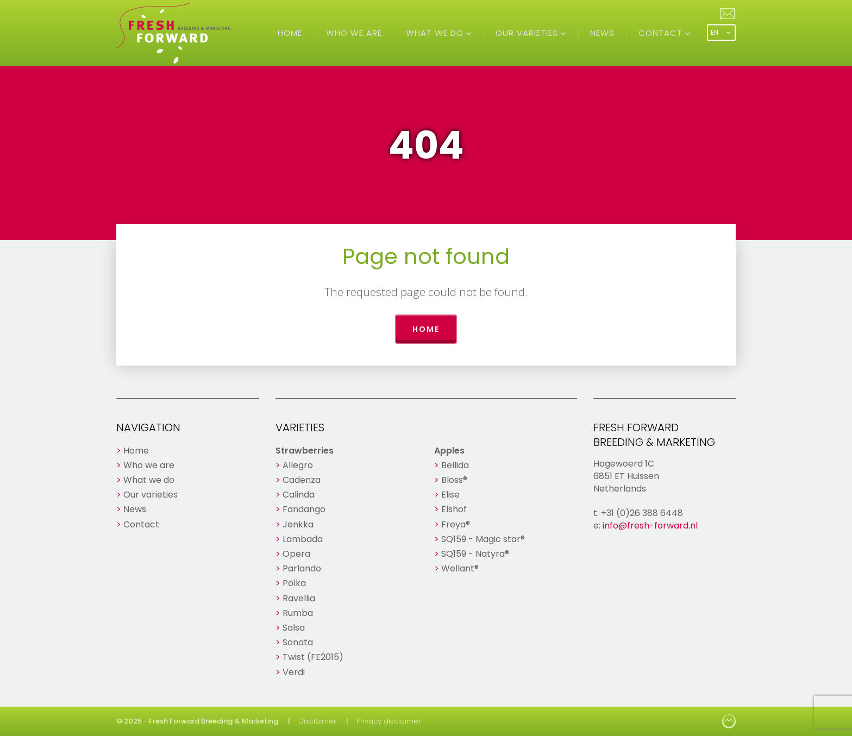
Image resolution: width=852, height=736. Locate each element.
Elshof (454, 509)
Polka (294, 583)
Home (290, 33)
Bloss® (454, 480)
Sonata (298, 642)
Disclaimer (317, 721)
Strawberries (304, 450)
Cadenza (302, 480)
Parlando (302, 568)
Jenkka (298, 524)
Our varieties (528, 33)
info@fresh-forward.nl (650, 525)
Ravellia (299, 598)
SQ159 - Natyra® (475, 554)
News (602, 33)
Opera (296, 554)
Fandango (304, 509)
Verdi (294, 672)
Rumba (298, 613)
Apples (449, 450)
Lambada (303, 539)
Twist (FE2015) (313, 657)
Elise (450, 494)
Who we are (354, 33)
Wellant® (460, 568)
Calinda (299, 494)
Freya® (455, 524)
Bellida (455, 465)
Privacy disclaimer (388, 721)
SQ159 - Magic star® (483, 539)
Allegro (298, 465)
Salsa (294, 627)
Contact (661, 33)
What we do (436, 33)
